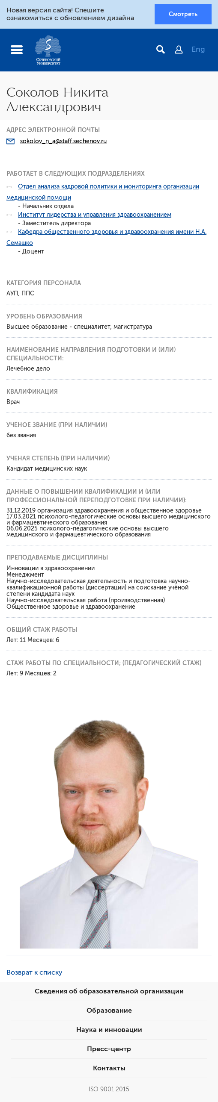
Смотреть (183, 14)
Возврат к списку (34, 972)
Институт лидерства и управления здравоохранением (94, 215)
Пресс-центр (109, 1049)
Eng (198, 49)
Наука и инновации (109, 1030)
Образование (109, 1010)
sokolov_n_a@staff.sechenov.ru (63, 141)
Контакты (109, 1068)
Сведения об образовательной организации (109, 991)
